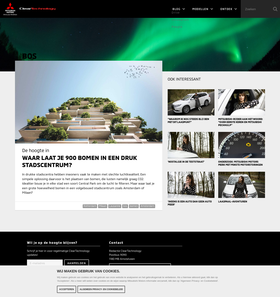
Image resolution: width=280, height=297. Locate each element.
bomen (134, 205)
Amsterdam (147, 205)
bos (125, 205)
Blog (178, 9)
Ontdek (228, 9)
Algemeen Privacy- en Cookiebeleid (101, 289)
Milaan (102, 205)
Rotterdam (90, 205)
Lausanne (114, 205)
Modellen (202, 9)
